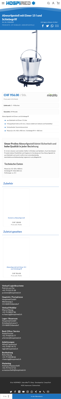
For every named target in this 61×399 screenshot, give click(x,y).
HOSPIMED (17, 382)
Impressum (28, 385)
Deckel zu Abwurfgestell (16, 218)
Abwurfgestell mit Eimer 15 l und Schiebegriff (16, 268)
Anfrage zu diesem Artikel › (49, 22)
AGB (22, 385)
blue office (25, 382)
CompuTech (47, 382)
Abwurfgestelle (28, 25)
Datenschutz (36, 385)
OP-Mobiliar (16, 25)
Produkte (6, 25)
